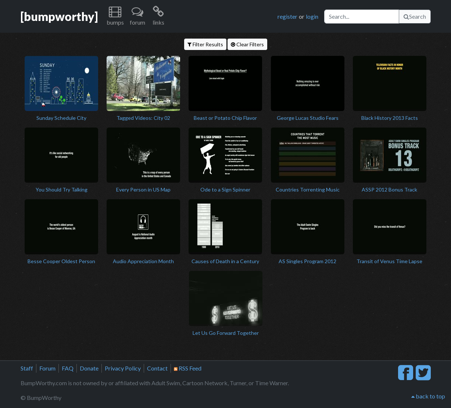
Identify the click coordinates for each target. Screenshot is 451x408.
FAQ (68, 368)
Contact (157, 368)
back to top (428, 396)
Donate (89, 368)
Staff (27, 368)
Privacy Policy (123, 368)
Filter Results (205, 44)
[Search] (361, 17)
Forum (47, 368)
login (312, 16)
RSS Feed (187, 368)
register (287, 16)
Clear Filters (247, 44)
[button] (115, 16)
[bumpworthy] (59, 16)
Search (415, 16)
